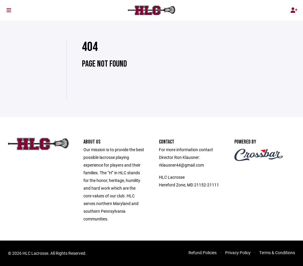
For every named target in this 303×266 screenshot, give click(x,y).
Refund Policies (202, 252)
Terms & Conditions (277, 252)
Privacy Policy (238, 252)
